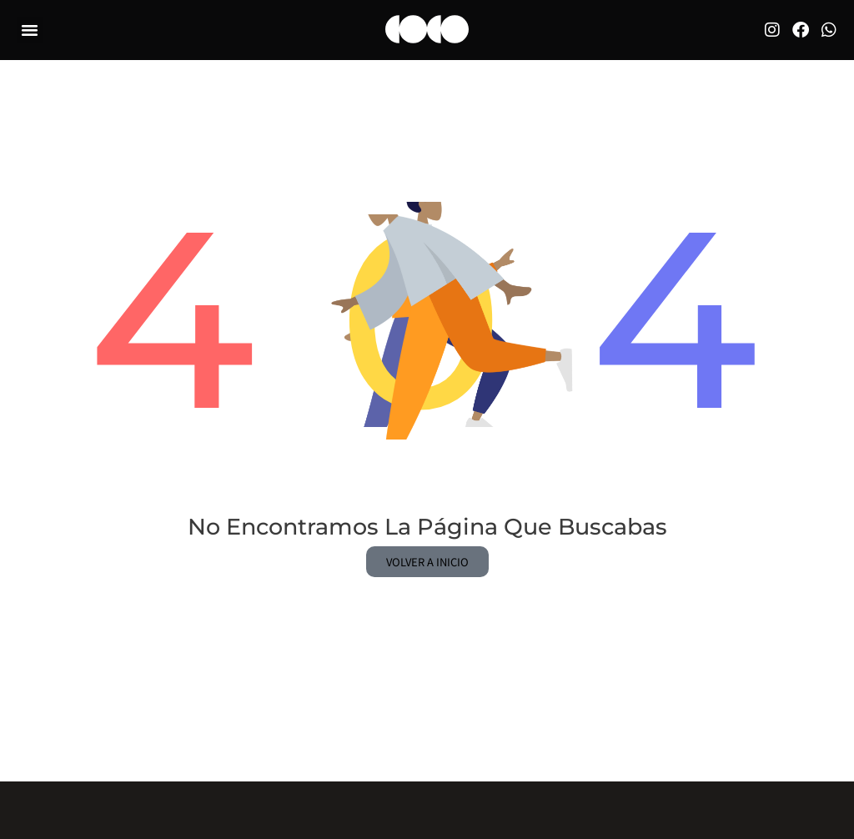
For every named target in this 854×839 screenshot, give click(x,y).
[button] (30, 28)
